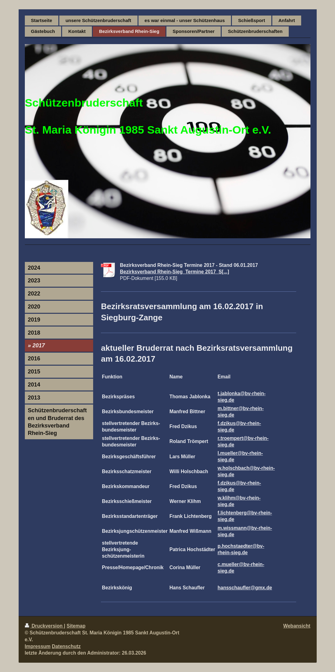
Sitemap (76, 626)
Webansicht (296, 626)
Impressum (38, 646)
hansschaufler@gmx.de (245, 587)
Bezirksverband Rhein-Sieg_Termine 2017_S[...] (174, 271)
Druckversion (44, 626)
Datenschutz (66, 646)
